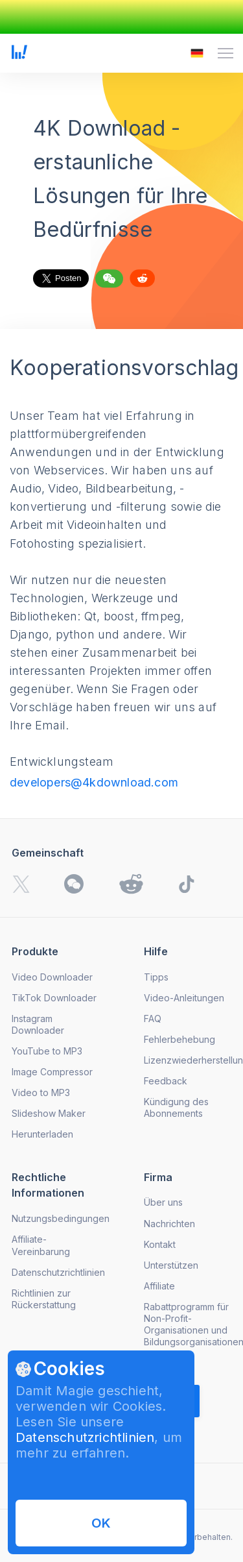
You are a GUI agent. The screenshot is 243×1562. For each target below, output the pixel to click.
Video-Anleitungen (184, 997)
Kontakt (160, 1244)
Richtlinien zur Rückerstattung (44, 1298)
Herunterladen (42, 1134)
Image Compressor (52, 1071)
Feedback (165, 1080)
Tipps (156, 976)
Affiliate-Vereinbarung (41, 1245)
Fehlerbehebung (179, 1039)
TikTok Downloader (54, 997)
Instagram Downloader (38, 1024)
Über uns (163, 1202)
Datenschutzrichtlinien (85, 1437)
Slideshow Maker (49, 1113)
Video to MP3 (41, 1092)
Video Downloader (52, 976)
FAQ (152, 1018)
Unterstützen (171, 1265)
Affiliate (159, 1285)
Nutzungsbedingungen (61, 1218)
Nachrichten (169, 1223)
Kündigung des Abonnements (176, 1107)
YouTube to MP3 (47, 1050)
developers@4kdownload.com (94, 782)
